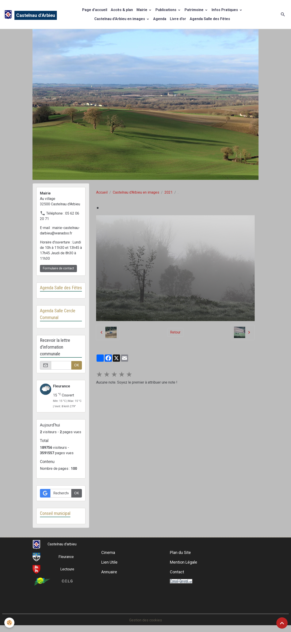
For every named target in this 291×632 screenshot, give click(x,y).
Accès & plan (122, 10)
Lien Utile (109, 562)
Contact (177, 571)
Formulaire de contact (58, 268)
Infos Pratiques (225, 10)
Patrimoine (194, 10)
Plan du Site (180, 552)
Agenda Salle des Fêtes (210, 19)
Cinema (108, 552)
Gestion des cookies (145, 620)
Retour (175, 332)
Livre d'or (178, 19)
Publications (166, 10)
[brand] (26, 14)
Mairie (142, 10)
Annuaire (109, 571)
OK (76, 365)
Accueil (102, 192)
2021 (168, 192)
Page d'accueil (94, 10)
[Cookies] (10, 623)
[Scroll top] (282, 623)
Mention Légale (183, 562)
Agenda (159, 19)
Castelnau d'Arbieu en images (120, 19)
